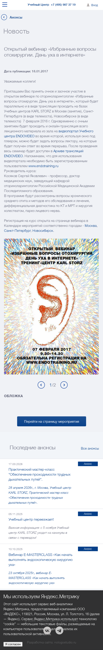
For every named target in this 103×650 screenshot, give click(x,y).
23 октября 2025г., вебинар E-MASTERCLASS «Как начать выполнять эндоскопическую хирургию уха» (37, 578)
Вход (94, 5)
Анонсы (16, 17)
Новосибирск (42, 230)
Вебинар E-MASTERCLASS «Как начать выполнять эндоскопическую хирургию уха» (41, 560)
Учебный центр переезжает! (31, 519)
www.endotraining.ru (43, 166)
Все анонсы (90, 448)
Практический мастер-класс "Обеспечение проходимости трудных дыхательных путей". (40, 474)
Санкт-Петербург (17, 230)
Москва (91, 225)
